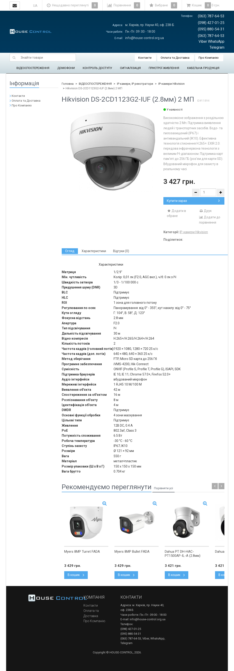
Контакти (145, 57)
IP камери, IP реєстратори (135, 83)
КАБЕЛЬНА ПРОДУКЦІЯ (203, 68)
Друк (205, 211)
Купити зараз (193, 201)
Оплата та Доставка (175, 57)
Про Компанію (209, 57)
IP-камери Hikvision (171, 83)
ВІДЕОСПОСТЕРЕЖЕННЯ (32, 68)
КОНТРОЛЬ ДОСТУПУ (97, 68)
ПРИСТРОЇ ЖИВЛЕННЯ (164, 68)
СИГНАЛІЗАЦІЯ (130, 68)
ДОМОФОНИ (66, 68)
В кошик (76, 575)
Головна (68, 83)
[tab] (70, 251)
